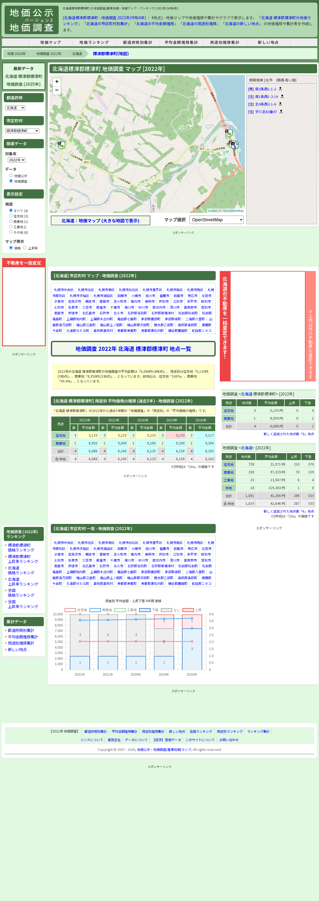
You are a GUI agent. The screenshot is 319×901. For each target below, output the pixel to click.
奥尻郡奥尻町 (187, 324)
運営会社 (114, 739)
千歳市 (115, 307)
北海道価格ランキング (21, 570)
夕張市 (59, 301)
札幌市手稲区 (79, 295)
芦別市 (164, 301)
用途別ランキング (230, 731)
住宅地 (60, 435)
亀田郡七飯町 (127, 318)
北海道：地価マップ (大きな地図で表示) (100, 220)
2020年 (142, 420)
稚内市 (136, 301)
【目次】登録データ (166, 739)
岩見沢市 (74, 301)
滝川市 (129, 307)
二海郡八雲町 (195, 318)
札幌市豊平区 (152, 289)
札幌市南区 (175, 289)
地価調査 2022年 (48, 53)
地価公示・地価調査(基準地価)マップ (164, 749)
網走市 (90, 301)
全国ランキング (201, 731)
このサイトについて (200, 739)
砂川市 (143, 307)
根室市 (101, 307)
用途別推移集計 (225, 42)
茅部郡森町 (173, 318)
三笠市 (87, 307)
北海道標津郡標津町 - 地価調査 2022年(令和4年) (105, 17)
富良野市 (190, 307)
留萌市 (104, 301)
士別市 (59, 307)
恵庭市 (59, 313)
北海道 (77, 53)
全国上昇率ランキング (23, 604)
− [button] (57, 91)
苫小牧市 (120, 301)
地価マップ (50, 42)
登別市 (206, 307)
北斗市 (118, 313)
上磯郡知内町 (76, 318)
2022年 (84, 420)
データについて (136, 739)
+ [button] (57, 82)
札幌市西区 (195, 289)
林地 (228, 488)
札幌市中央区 (64, 289)
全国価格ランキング (21, 592)
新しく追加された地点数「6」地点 (289, 511)
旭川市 (150, 295)
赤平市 (192, 301)
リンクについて (91, 739)
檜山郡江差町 (86, 324)
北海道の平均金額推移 (155, 23)
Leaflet (212, 210)
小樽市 (136, 295)
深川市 (175, 307)
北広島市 (88, 313)
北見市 (206, 295)
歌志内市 (158, 307)
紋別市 (206, 301)
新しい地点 (268, 42)
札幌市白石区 (128, 289)
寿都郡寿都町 (127, 330)
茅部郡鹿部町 (151, 318)
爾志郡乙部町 (164, 324)
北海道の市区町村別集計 (107, 23)
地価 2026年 (16, 53)
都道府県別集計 (137, 42)
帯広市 (192, 295)
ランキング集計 (258, 731)
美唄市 (150, 301)
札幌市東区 (106, 289)
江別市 (178, 301)
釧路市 (178, 295)
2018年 (200, 420)
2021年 (113, 420)
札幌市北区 (86, 289)
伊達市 (73, 313)
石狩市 (104, 313)
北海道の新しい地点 (242, 23)
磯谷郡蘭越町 (178, 330)
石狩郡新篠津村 (162, 313)
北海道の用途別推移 (199, 23)
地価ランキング (94, 42)
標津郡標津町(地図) (111, 53)
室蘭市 (164, 295)
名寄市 (73, 307)
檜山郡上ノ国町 (111, 324)
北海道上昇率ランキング (23, 581)
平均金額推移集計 (181, 42)
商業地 (60, 443)
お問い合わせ (229, 739)
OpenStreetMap (233, 210)
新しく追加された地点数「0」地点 (289, 433)
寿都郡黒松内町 (152, 330)
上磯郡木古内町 (101, 318)
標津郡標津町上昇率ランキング (23, 558)
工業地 (229, 480)
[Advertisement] (23, 439)
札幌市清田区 (103, 295)
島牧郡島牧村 (103, 330)
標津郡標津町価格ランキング (21, 547)
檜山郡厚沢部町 (138, 324)
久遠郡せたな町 (78, 330)
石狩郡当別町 (137, 313)
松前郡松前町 (188, 313)
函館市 (122, 295)
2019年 (171, 420)
